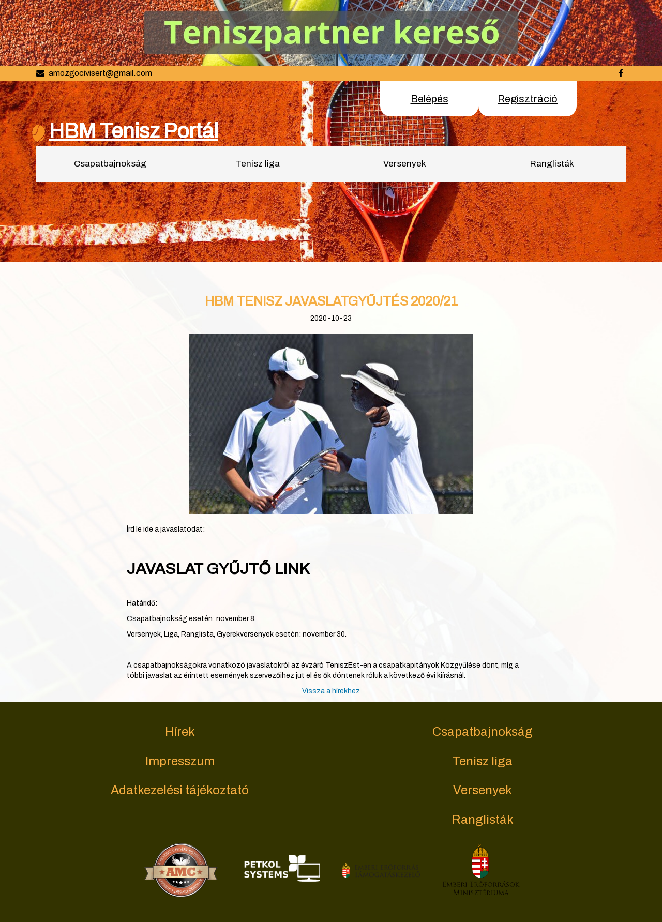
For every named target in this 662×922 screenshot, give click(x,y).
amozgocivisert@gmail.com (100, 73)
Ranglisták (552, 164)
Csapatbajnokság (110, 164)
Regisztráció (528, 98)
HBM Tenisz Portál (133, 131)
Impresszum (180, 761)
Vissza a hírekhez (331, 691)
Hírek (180, 731)
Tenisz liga (257, 164)
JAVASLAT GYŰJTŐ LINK (218, 569)
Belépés (429, 98)
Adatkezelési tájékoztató (180, 790)
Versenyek (404, 164)
